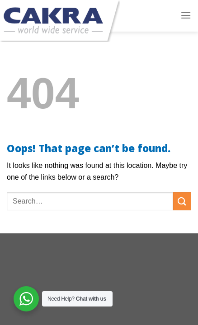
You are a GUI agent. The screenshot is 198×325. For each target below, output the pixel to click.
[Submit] (182, 201)
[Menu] (185, 15)
